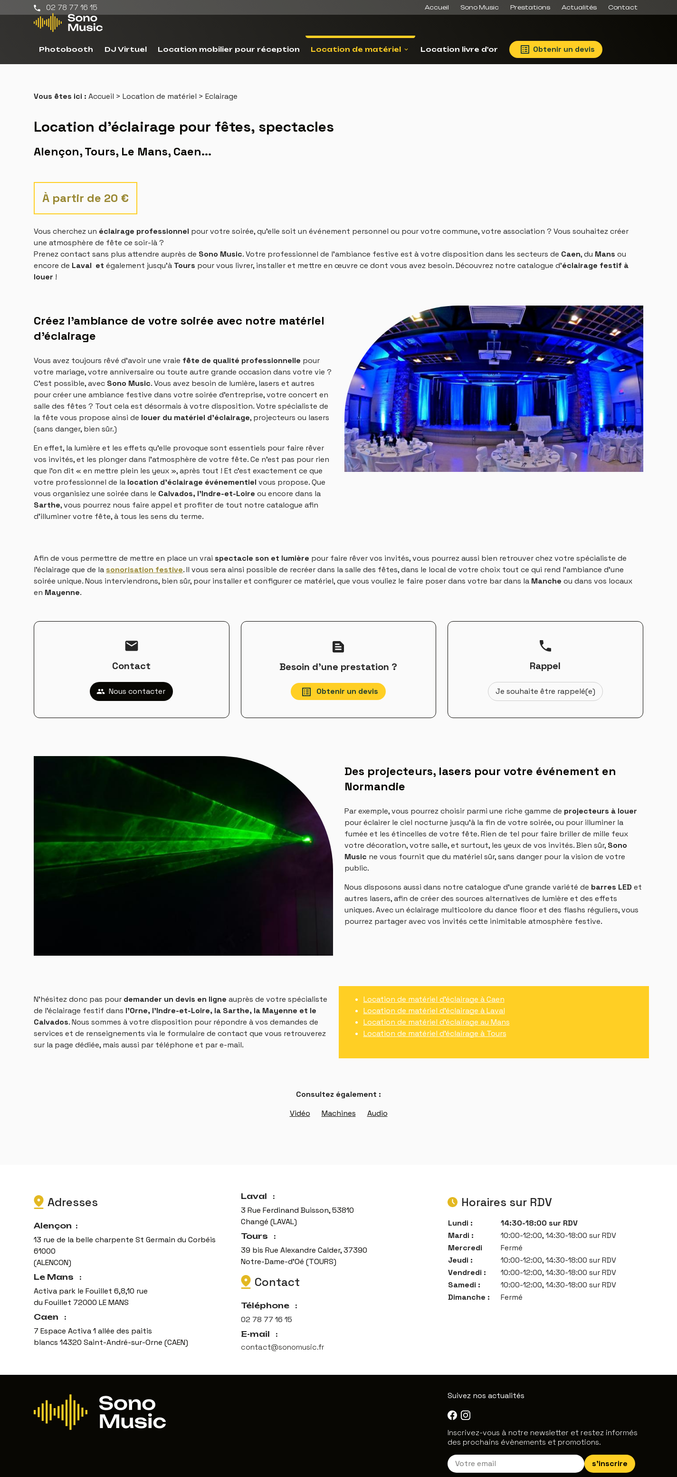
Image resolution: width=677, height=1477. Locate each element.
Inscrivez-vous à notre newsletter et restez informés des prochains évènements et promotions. (543, 1426)
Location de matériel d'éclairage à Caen (434, 988)
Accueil (437, 7)
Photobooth (66, 49)
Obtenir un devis (558, 49)
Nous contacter (130, 680)
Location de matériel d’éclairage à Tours (434, 1022)
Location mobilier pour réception (229, 49)
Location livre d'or (459, 49)
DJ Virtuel (126, 49)
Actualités (579, 7)
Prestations (530, 7)
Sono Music (479, 7)
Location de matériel (356, 49)
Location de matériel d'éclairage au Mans (436, 1011)
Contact (623, 7)
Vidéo (300, 1102)
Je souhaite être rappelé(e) (545, 680)
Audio (377, 1102)
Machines (339, 1102)
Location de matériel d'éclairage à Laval (434, 999)
